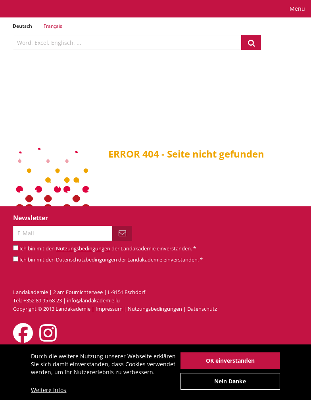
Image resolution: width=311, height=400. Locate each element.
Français (53, 26)
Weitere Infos (48, 393)
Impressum (109, 308)
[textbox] (127, 42)
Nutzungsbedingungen (83, 248)
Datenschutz (202, 308)
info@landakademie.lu (93, 300)
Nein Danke (230, 384)
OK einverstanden (230, 363)
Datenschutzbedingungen (86, 259)
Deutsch (22, 26)
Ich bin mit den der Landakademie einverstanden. (107, 248)
